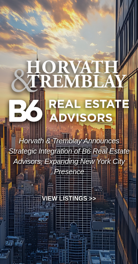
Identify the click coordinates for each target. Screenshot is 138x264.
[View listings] (69, 156)
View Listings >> (69, 198)
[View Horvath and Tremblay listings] (68, 75)
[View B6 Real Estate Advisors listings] (69, 111)
